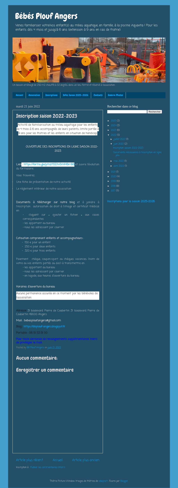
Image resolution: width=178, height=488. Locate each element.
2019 (113, 181)
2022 (114, 135)
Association (34, 95)
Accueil (19, 95)
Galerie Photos (115, 95)
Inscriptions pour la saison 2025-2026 (131, 201)
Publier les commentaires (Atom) (47, 467)
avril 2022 (119, 166)
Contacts (98, 95)
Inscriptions (51, 95)
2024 (114, 125)
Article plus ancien (85, 460)
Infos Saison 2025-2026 (75, 95)
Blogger (124, 481)
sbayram (103, 481)
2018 (113, 186)
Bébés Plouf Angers (46, 16)
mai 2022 (119, 161)
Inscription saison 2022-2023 (128, 148)
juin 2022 (119, 144)
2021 (113, 172)
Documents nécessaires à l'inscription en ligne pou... (137, 154)
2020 (114, 176)
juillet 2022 (120, 139)
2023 (114, 130)
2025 (114, 121)
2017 (113, 191)
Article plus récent (29, 460)
